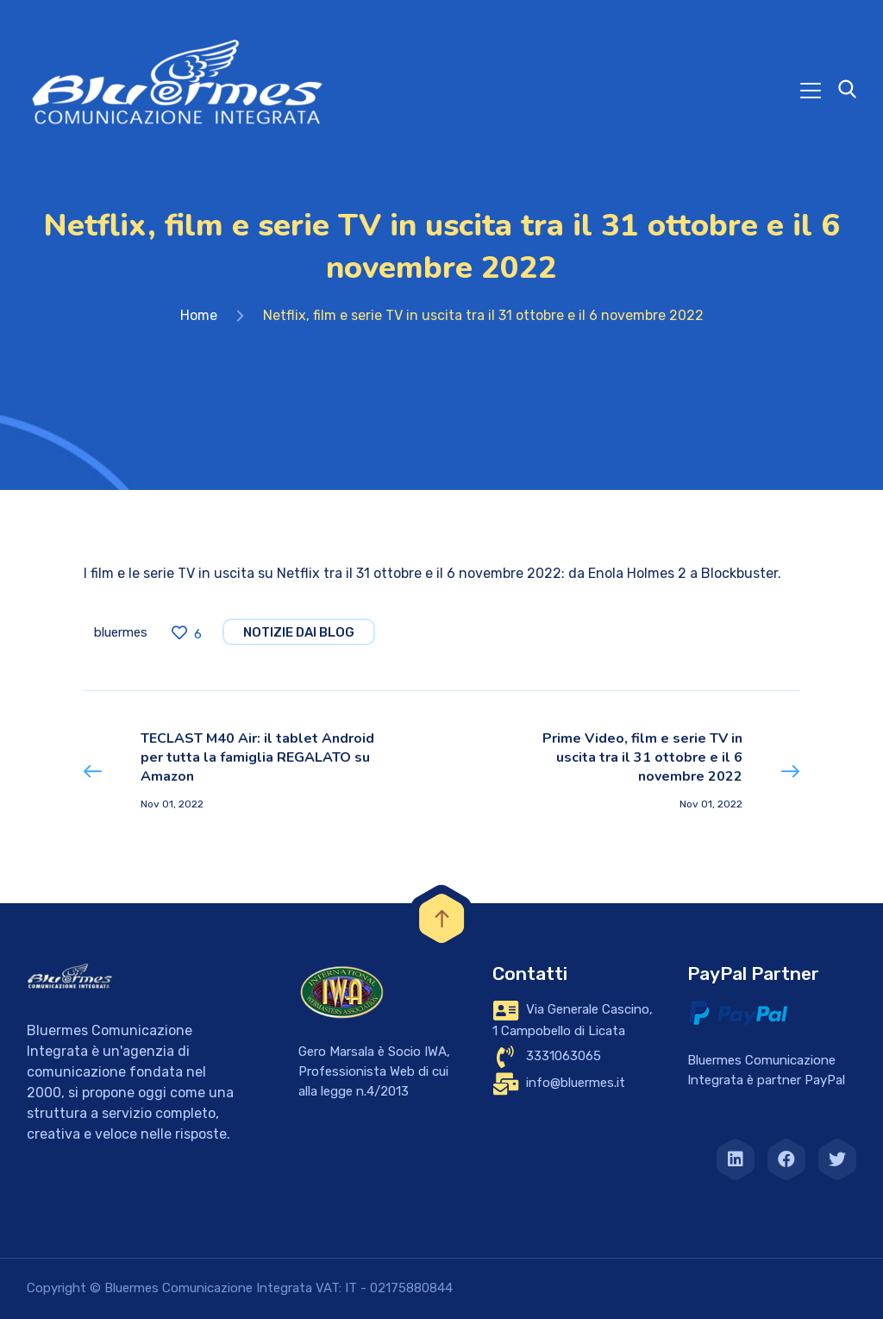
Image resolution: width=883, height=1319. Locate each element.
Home (198, 315)
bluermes (120, 632)
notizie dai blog (298, 632)
